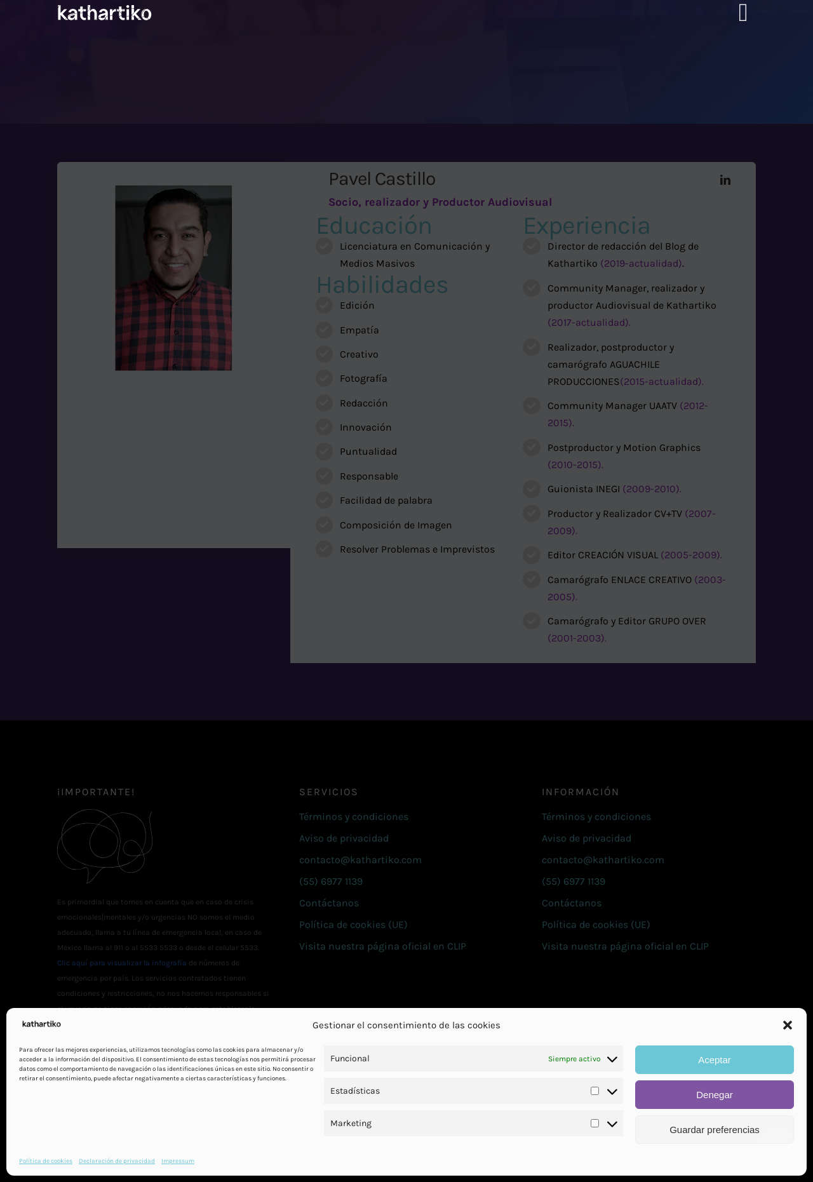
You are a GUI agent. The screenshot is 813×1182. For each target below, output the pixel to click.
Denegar (714, 1094)
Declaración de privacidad (117, 1161)
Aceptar (714, 1059)
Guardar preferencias (714, 1129)
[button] (787, 1025)
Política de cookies (45, 1161)
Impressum (177, 1161)
